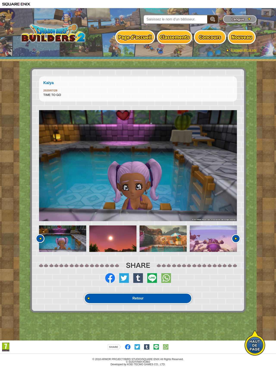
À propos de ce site (244, 50)
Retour (138, 298)
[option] (138, 165)
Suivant (236, 238)
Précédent (40, 238)
